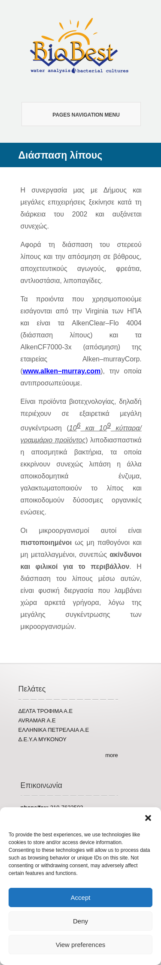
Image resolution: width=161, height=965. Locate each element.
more (111, 755)
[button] (148, 818)
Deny (80, 921)
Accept (81, 897)
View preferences (81, 944)
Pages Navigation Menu (77, 114)
